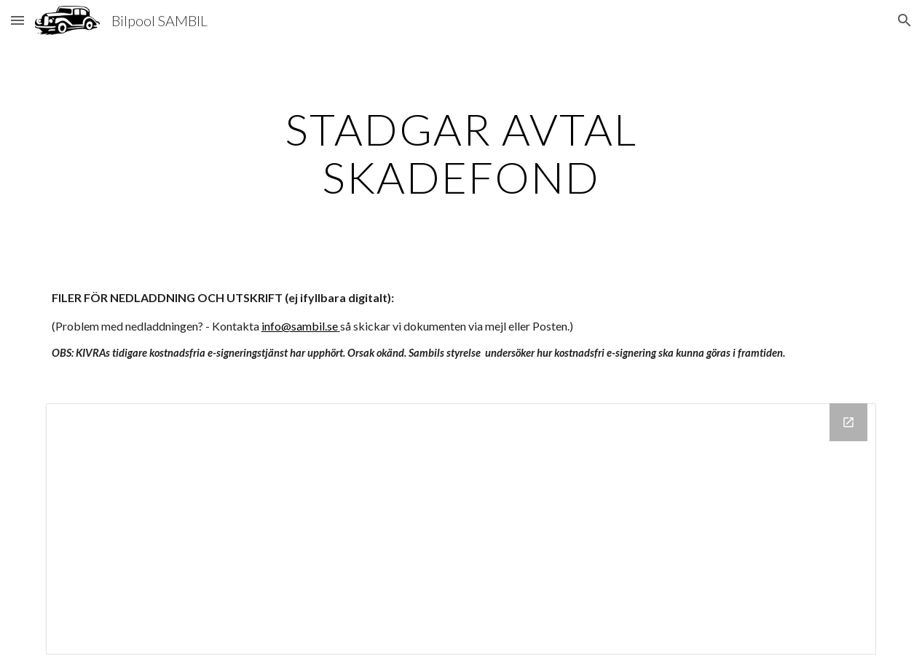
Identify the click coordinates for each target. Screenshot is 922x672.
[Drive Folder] (461, 529)
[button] (17, 20)
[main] (461, 153)
